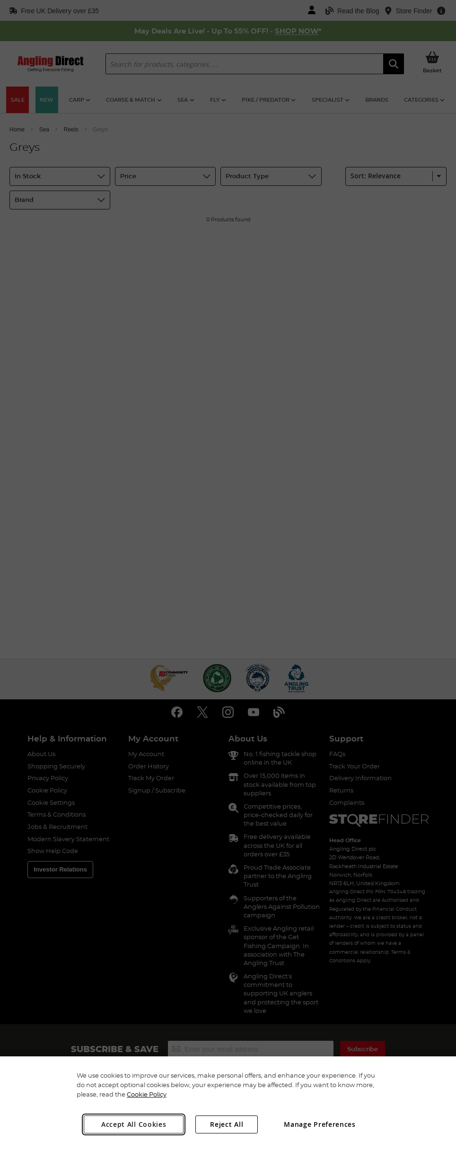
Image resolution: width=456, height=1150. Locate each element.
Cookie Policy (147, 1094)
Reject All (226, 1124)
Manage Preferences (320, 1124)
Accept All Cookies (134, 1124)
